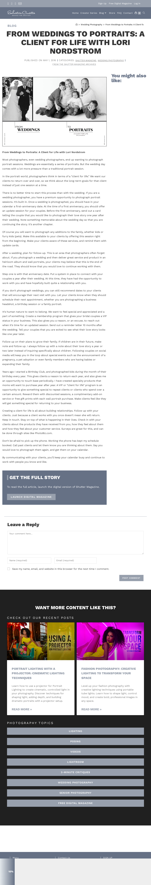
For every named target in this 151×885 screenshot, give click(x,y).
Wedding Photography (112, 60)
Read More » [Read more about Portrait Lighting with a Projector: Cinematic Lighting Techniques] (22, 710)
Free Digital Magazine (120, 3)
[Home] (77, 24)
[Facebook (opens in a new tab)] (8, 3)
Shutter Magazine (84, 60)
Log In (137, 3)
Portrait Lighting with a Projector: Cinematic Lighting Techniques (40, 673)
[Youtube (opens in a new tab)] (15, 3)
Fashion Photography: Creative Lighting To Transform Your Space (102, 673)
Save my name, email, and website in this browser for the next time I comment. (60, 569)
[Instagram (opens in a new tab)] (12, 3)
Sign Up (102, 3)
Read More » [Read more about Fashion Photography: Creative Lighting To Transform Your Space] (91, 710)
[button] (75, 762)
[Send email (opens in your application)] (20, 3)
